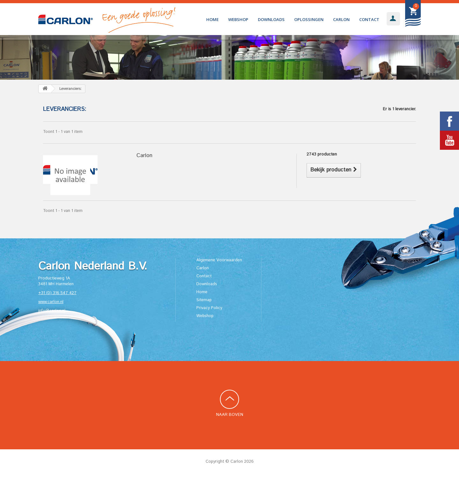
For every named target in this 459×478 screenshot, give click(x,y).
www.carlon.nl (50, 302)
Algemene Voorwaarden (219, 260)
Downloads (271, 19)
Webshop (238, 19)
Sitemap (204, 300)
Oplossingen (309, 19)
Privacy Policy (209, 308)
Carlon (341, 19)
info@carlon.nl (51, 311)
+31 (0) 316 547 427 (57, 293)
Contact (369, 19)
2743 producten (322, 154)
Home (212, 19)
